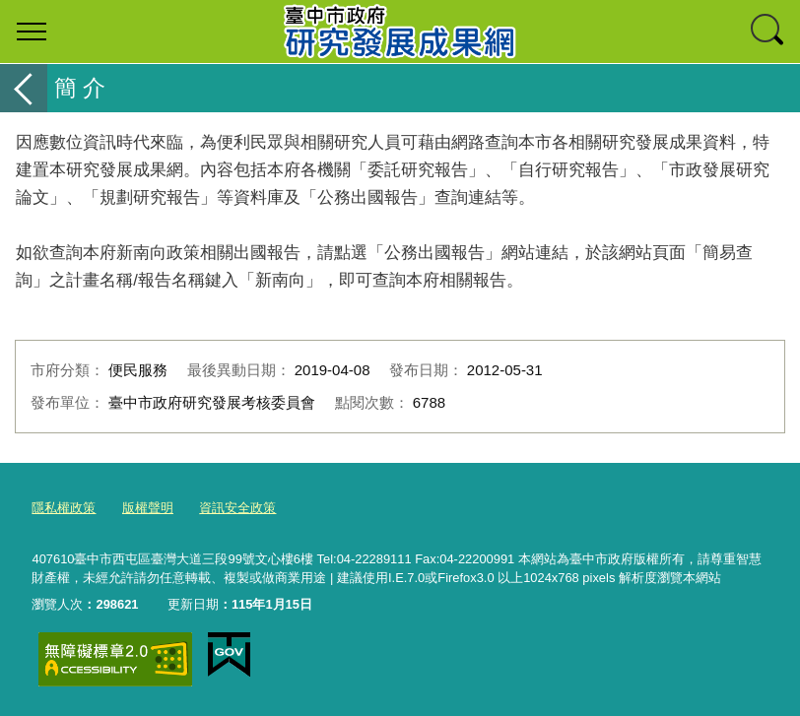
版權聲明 (147, 507)
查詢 (768, 31)
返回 (23, 88)
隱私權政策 (64, 507)
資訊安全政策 (237, 507)
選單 (31, 31)
